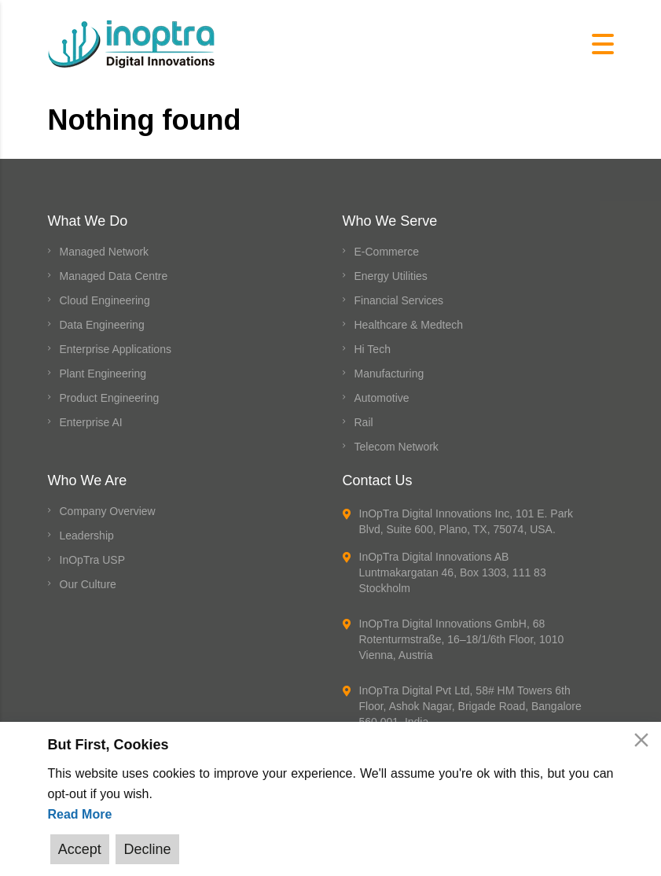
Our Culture (88, 584)
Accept (79, 849)
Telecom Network (396, 446)
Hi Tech (372, 349)
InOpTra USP (93, 560)
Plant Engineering (103, 373)
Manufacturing (389, 373)
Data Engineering (102, 324)
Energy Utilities (391, 276)
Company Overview (108, 511)
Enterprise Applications (115, 349)
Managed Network (104, 251)
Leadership (87, 535)
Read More (80, 816)
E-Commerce (386, 251)
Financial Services (399, 300)
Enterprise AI (91, 422)
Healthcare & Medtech (409, 324)
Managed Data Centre (114, 276)
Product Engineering (110, 398)
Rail (363, 422)
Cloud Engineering (105, 300)
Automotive (381, 398)
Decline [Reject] (144, 849)
